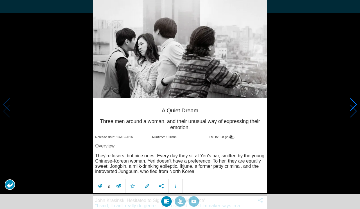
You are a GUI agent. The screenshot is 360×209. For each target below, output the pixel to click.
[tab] (166, 201)
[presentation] (180, 49)
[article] (180, 146)
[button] (10, 184)
